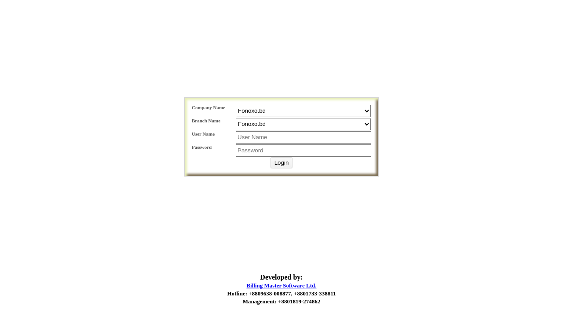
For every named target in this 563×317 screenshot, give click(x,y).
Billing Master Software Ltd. (281, 285)
